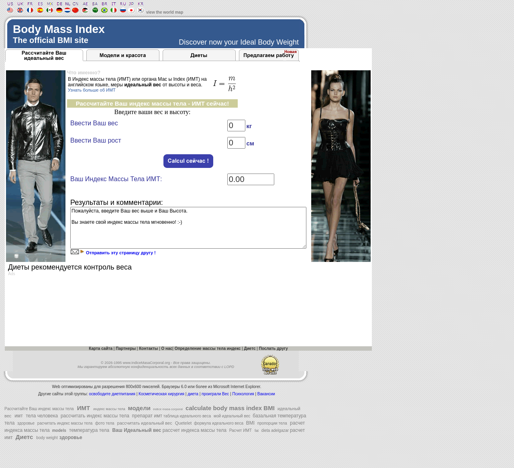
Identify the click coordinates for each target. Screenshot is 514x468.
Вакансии (266, 394)
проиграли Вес (216, 394)
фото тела (104, 423)
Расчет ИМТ (240, 430)
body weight (46, 437)
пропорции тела (271, 423)
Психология (243, 394)
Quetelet (183, 423)
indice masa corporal (167, 409)
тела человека (41, 416)
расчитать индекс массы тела (64, 423)
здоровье (25, 423)
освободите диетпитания (112, 394)
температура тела (89, 430)
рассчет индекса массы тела (194, 430)
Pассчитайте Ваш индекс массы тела (39, 409)
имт (18, 416)
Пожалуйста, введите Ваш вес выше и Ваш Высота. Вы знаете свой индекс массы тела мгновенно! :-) (188, 228)
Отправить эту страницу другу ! (120, 252)
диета (193, 394)
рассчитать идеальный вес (144, 423)
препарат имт (146, 416)
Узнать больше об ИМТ (92, 90)
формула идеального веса (217, 423)
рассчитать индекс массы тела (95, 416)
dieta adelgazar (275, 430)
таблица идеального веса (186, 416)
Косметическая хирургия (162, 394)
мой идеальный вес (231, 416)
